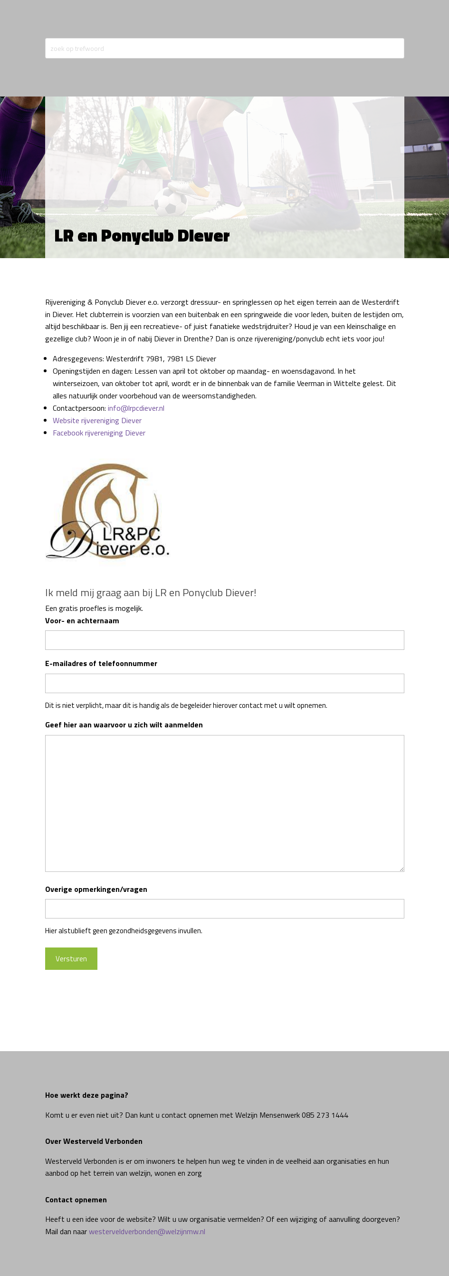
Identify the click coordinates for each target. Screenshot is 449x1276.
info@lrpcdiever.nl (136, 408)
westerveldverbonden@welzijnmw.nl (147, 1231)
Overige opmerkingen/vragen (96, 889)
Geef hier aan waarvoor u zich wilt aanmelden (124, 724)
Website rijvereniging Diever (97, 420)
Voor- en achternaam (82, 620)
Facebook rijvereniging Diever (99, 432)
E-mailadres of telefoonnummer (101, 663)
